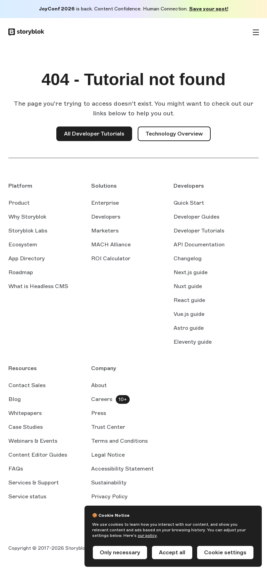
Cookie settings (225, 552)
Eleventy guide (192, 342)
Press (98, 413)
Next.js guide (190, 273)
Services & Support (33, 482)
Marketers (105, 230)
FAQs (15, 468)
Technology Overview (174, 133)
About (99, 385)
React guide (189, 300)
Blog (14, 399)
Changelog (187, 258)
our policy (147, 535)
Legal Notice (108, 454)
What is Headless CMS (38, 286)
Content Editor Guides (37, 455)
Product (19, 202)
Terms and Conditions (119, 441)
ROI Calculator (110, 258)
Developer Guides (196, 216)
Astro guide (188, 328)
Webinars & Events (32, 441)
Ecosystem (22, 244)
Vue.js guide (188, 314)
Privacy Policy (109, 496)
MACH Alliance (111, 244)
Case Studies (25, 427)
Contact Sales (27, 385)
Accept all (172, 552)
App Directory (26, 258)
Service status (27, 497)
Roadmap (20, 272)
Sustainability (109, 482)
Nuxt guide (187, 287)
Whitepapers (25, 413)
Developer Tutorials (198, 230)
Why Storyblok (27, 216)
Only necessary (120, 552)
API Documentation (199, 245)
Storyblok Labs (27, 230)
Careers (101, 399)
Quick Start (188, 202)
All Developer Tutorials (94, 133)
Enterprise (105, 202)
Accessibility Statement (122, 468)
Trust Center (108, 427)
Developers (105, 216)
